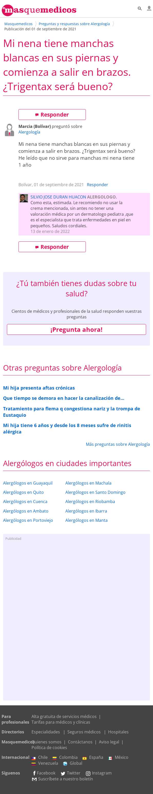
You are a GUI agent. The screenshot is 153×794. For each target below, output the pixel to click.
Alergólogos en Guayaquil (28, 483)
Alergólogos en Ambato (25, 511)
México (118, 757)
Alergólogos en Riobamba (90, 501)
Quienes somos (47, 742)
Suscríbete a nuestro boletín (62, 779)
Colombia (65, 757)
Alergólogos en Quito (23, 492)
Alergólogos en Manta (86, 520)
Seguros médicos (84, 732)
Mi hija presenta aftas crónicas (39, 388)
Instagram (98, 773)
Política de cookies (49, 747)
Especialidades (46, 732)
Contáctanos (80, 742)
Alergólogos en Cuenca (25, 501)
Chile (40, 757)
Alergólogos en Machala (88, 483)
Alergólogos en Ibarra (86, 511)
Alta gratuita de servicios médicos (64, 716)
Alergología (29, 132)
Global (72, 763)
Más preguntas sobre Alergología (118, 444)
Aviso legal (109, 742)
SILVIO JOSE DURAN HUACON (58, 197)
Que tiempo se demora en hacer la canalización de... (63, 398)
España (93, 757)
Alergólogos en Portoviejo (28, 520)
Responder (52, 114)
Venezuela (45, 763)
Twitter (70, 773)
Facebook (43, 773)
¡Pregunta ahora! (76, 329)
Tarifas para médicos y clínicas (61, 722)
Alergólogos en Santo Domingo (95, 492)
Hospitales (118, 732)
